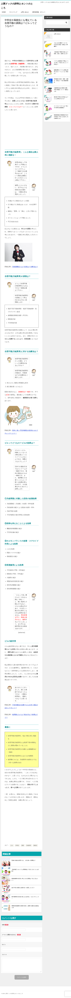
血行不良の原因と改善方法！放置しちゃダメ (23, 887)
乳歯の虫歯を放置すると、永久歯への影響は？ (24, 860)
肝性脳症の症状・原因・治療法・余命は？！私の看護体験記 (61, 80)
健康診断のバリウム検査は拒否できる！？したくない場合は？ (61, 71)
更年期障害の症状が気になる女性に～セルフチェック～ (25, 897)
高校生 (35, 845)
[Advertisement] (22, 43)
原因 (23, 845)
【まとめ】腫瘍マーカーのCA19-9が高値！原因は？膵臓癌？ (61, 44)
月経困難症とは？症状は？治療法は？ (25, 266)
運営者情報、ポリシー (38, 12)
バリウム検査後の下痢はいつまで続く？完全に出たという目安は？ (61, 62)
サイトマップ (13, 12)
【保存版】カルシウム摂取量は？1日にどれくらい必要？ (25, 870)
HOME (4, 12)
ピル (12, 845)
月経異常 (28, 845)
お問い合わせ (25, 12)
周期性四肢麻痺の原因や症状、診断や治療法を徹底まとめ (25, 906)
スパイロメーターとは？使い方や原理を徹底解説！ (61, 106)
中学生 (17, 845)
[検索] (57, 22)
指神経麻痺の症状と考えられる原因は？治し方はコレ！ (25, 879)
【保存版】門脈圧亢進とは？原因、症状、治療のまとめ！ (61, 52)
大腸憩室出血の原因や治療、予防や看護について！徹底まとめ (61, 89)
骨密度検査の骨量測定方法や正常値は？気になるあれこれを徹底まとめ (61, 116)
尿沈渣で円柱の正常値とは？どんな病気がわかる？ (61, 97)
